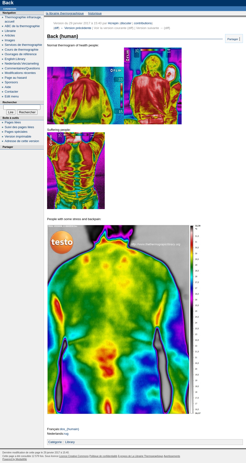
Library (70, 442)
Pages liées (13, 122)
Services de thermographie (23, 45)
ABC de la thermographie (22, 26)
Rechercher (10, 102)
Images (10, 40)
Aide (8, 87)
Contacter (11, 91)
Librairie (10, 31)
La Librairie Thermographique (65, 13)
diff (56, 28)
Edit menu (12, 96)
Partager (232, 39)
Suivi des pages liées (19, 127)
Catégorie (55, 442)
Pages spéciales (16, 131)
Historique (95, 13)
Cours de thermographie (21, 49)
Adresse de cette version (22, 141)
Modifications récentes (20, 73)
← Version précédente (75, 28)
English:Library (15, 59)
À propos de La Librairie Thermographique (140, 456)
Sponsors (11, 82)
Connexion (9, 8)
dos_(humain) (69, 429)
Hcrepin (113, 23)
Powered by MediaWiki (14, 459)
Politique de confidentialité (103, 456)
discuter (126, 23)
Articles (10, 35)
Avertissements (172, 456)
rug (66, 433)
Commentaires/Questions (22, 68)
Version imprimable (18, 136)
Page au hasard (16, 77)
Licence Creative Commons (74, 456)
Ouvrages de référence (21, 54)
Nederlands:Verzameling (22, 63)
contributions (143, 23)
